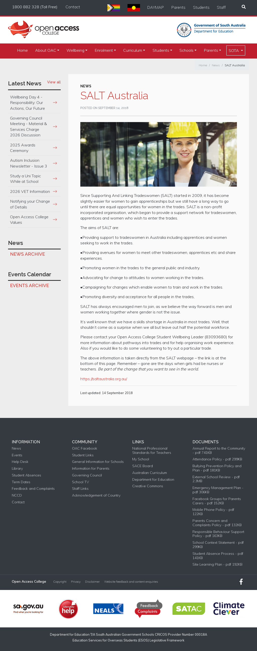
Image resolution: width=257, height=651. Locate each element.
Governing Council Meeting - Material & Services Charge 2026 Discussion (28, 126)
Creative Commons (147, 486)
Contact (73, 6)
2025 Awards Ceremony (22, 147)
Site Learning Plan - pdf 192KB (217, 564)
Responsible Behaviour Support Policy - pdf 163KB (218, 534)
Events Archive (29, 285)
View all (54, 82)
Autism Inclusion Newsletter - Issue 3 (28, 163)
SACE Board (142, 466)
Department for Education (153, 479)
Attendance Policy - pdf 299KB (217, 459)
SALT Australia (235, 65)
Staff (221, 7)
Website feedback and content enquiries (131, 581)
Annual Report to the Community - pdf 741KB (218, 450)
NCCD (17, 495)
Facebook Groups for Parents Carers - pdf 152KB (216, 501)
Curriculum (132, 50)
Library (17, 468)
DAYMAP (155, 7)
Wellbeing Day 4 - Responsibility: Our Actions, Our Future (27, 102)
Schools (186, 50)
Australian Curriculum (149, 473)
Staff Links (80, 488)
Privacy (76, 581)
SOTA (234, 50)
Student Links (83, 455)
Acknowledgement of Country (96, 495)
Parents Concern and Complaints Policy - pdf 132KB (217, 523)
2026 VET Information (30, 191)
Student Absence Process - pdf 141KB (217, 556)
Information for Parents (90, 468)
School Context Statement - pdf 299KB (218, 544)
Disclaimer (92, 581)
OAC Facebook (84, 448)
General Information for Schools (98, 462)
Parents (178, 7)
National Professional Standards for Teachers (151, 450)
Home (22, 50)
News (216, 65)
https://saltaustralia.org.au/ (103, 378)
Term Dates (21, 482)
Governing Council (87, 475)
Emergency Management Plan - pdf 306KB (217, 490)
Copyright (60, 581)
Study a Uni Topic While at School (25, 178)
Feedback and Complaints (33, 488)
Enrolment (104, 50)
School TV (80, 482)
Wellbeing (75, 50)
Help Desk (20, 462)
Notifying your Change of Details (30, 204)
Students (201, 7)
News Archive (27, 254)
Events (17, 455)
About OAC (45, 50)
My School (140, 459)
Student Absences (26, 475)
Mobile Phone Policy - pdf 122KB (213, 512)
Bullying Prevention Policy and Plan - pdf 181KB (216, 468)
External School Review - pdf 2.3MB (216, 479)
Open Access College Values (29, 219)
